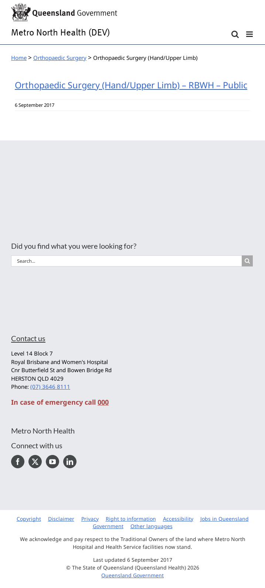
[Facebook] (17, 461)
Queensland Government (132, 575)
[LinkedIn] (70, 461)
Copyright (29, 518)
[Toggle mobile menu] (250, 34)
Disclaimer (61, 518)
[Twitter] (35, 461)
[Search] (247, 260)
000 (103, 402)
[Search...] (126, 260)
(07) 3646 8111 (50, 386)
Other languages (151, 526)
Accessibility (178, 518)
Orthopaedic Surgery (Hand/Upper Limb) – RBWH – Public (131, 85)
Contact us (28, 338)
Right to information (131, 518)
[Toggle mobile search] (235, 34)
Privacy (90, 518)
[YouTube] (52, 461)
